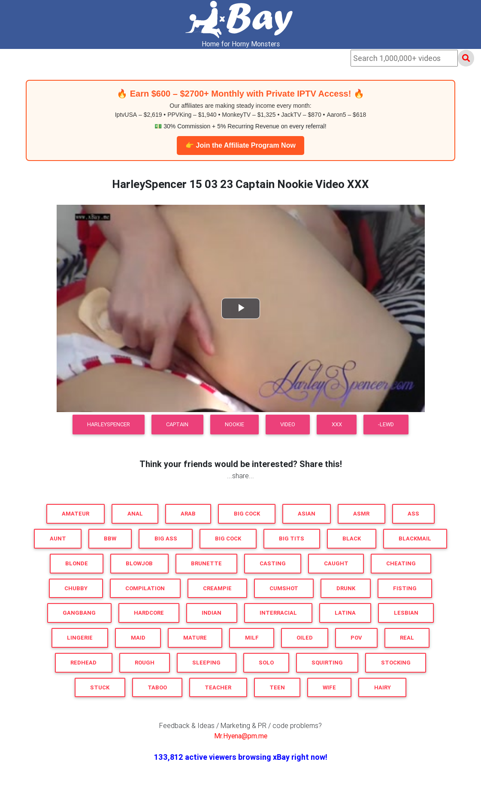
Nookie (234, 424)
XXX (337, 424)
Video (287, 424)
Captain (177, 424)
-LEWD (386, 424)
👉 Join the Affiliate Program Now (240, 145)
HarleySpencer (108, 424)
